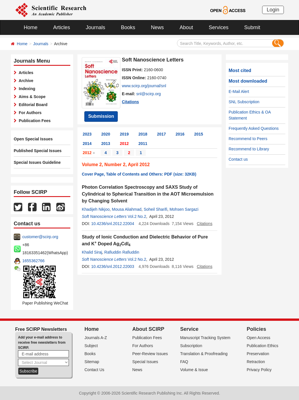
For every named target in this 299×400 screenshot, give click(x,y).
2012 (124, 143)
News (157, 27)
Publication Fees (34, 120)
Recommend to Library (249, 149)
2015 (198, 134)
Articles (61, 27)
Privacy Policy (259, 369)
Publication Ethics (262, 345)
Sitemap (92, 361)
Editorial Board (32, 104)
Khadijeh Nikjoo (95, 209)
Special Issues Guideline (37, 162)
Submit (252, 27)
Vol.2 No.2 (137, 216)
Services (218, 27)
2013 (105, 143)
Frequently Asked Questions (254, 128)
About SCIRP (148, 329)
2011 (142, 143)
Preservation (258, 353)
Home (30, 27)
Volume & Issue (194, 369)
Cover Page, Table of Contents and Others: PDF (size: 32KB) (139, 174)
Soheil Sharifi (156, 209)
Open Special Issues (33, 139)
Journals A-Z (96, 337)
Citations (130, 101)
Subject (91, 345)
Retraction (256, 361)
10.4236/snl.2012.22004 (112, 223)
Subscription (191, 345)
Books (128, 27)
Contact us (238, 159)
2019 (124, 134)
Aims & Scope (31, 96)
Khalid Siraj (92, 252)
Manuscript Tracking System (205, 337)
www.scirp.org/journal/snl (144, 85)
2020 (105, 134)
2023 (87, 134)
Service (189, 329)
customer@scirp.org (40, 236)
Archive (25, 80)
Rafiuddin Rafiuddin (121, 252)
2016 (180, 134)
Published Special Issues (37, 150)
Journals (95, 27)
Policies (256, 329)
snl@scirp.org (148, 93)
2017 (161, 134)
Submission (101, 116)
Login (273, 10)
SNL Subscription (244, 101)
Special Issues (145, 361)
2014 (87, 143)
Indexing (26, 88)
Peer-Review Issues (150, 353)
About (186, 27)
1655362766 (33, 260)
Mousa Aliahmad (126, 209)
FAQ (184, 361)
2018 (142, 134)
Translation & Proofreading (204, 353)
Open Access (258, 337)
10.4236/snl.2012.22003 (112, 266)
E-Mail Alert (239, 91)
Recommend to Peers (248, 138)
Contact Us (94, 369)
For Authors (29, 112)
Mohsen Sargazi (184, 209)
